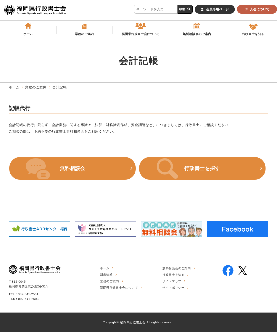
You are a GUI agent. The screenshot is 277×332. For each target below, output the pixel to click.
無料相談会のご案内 (197, 34)
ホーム (28, 34)
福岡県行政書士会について (141, 34)
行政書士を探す (202, 168)
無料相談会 (72, 168)
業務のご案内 (84, 34)
